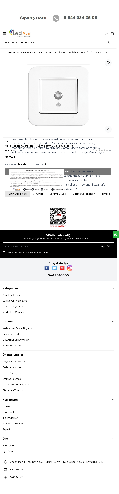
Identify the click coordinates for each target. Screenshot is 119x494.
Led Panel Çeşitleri (13, 306)
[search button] (110, 42)
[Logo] (24, 33)
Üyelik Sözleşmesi (13, 373)
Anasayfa (8, 406)
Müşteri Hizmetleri (13, 423)
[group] (58, 96)
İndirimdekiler (10, 418)
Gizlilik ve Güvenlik (13, 390)
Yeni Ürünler (9, 412)
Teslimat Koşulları (12, 367)
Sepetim (7, 429)
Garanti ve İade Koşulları (16, 384)
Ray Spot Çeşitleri (12, 334)
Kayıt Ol (105, 246)
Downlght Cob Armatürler (17, 339)
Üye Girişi (8, 451)
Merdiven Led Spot (13, 345)
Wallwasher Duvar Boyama (18, 328)
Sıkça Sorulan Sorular (14, 361)
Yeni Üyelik (9, 445)
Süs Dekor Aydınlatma (15, 300)
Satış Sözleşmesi (12, 378)
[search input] (58, 42)
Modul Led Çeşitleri (13, 312)
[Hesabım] (106, 33)
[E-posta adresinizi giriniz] (58, 246)
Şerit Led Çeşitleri (12, 295)
